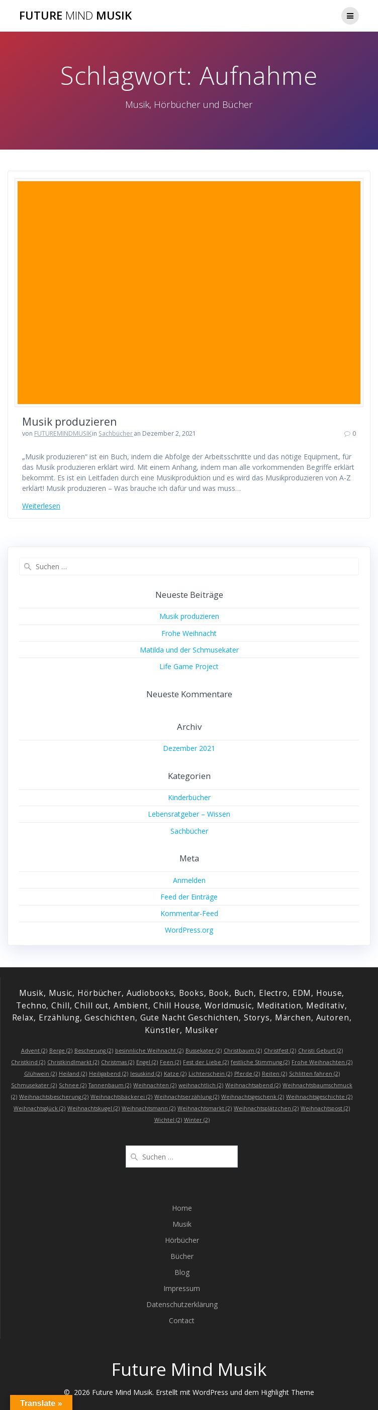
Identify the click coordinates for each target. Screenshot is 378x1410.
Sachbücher (116, 433)
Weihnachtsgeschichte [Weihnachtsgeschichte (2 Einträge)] (319, 1096)
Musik (182, 1224)
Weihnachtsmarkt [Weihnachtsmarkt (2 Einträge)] (204, 1108)
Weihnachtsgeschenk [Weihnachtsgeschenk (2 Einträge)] (252, 1096)
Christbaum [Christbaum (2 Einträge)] (243, 1050)
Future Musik (75, 15)
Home (182, 1208)
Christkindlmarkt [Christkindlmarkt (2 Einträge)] (73, 1062)
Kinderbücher (189, 797)
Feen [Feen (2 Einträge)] (170, 1062)
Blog (182, 1272)
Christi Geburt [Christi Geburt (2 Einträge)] (320, 1050)
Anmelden (189, 880)
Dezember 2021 (189, 748)
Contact (182, 1320)
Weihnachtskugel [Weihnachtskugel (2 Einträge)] (93, 1108)
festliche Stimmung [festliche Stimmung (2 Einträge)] (260, 1062)
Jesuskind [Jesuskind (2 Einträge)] (146, 1073)
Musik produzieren (69, 422)
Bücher (182, 1256)
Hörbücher (182, 1240)
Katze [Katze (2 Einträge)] (175, 1073)
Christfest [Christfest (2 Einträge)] (280, 1050)
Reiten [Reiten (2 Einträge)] (274, 1073)
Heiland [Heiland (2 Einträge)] (73, 1073)
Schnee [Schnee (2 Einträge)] (72, 1085)
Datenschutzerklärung (182, 1304)
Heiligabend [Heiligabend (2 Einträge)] (108, 1073)
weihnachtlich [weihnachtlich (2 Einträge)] (200, 1085)
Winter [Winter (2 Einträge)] (197, 1119)
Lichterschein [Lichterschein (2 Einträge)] (210, 1073)
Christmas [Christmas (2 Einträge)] (117, 1062)
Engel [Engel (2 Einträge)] (147, 1062)
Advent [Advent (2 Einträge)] (34, 1050)
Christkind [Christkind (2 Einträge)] (28, 1062)
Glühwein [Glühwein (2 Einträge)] (40, 1073)
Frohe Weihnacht (189, 633)
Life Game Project (189, 666)
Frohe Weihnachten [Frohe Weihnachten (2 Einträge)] (322, 1062)
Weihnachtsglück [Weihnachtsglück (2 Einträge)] (39, 1108)
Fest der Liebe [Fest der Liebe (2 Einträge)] (206, 1062)
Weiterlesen (41, 505)
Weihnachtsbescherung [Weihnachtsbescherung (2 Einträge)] (53, 1096)
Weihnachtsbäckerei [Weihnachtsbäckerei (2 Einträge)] (121, 1096)
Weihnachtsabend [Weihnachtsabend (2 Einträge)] (252, 1085)
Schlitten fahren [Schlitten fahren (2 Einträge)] (314, 1073)
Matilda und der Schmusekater (189, 650)
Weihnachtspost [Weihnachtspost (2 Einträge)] (325, 1108)
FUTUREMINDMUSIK (62, 433)
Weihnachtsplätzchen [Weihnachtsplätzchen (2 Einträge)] (266, 1108)
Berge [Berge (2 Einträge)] (60, 1050)
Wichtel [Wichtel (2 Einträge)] (168, 1119)
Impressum (181, 1288)
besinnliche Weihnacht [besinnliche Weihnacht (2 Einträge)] (149, 1050)
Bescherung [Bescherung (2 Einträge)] (93, 1050)
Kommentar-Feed (189, 913)
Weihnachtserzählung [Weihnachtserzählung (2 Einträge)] (186, 1096)
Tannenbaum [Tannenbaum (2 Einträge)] (109, 1085)
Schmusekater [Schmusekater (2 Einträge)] (34, 1085)
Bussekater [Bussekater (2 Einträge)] (203, 1050)
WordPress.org (189, 930)
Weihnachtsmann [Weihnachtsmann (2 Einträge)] (148, 1108)
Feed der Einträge (189, 897)
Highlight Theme (287, 1392)
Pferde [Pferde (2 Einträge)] (247, 1073)
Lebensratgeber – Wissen (189, 814)
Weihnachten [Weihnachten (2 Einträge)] (154, 1085)
